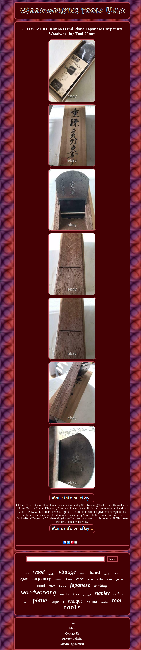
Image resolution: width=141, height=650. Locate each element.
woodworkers (69, 594)
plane (40, 600)
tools (72, 608)
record (106, 574)
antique (75, 601)
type (27, 573)
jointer (120, 579)
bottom (62, 586)
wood (39, 572)
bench (26, 602)
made (90, 579)
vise (80, 579)
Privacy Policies (72, 638)
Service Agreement (72, 643)
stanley (102, 593)
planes (68, 579)
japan (24, 579)
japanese (80, 585)
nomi (41, 585)
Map (72, 628)
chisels (83, 573)
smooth (58, 579)
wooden (104, 602)
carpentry (41, 578)
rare (110, 579)
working (100, 585)
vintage (67, 571)
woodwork (86, 595)
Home (72, 623)
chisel (118, 593)
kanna (91, 601)
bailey (100, 579)
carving (51, 574)
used (52, 586)
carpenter (57, 602)
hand (95, 572)
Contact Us (72, 633)
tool (116, 600)
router (116, 573)
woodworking (38, 592)
